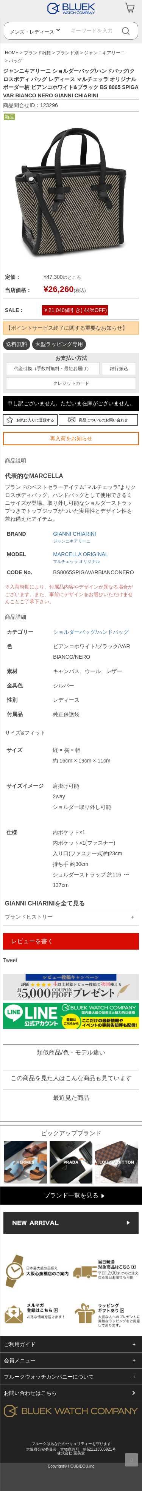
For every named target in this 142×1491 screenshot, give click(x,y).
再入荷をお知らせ (71, 438)
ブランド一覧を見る (71, 1195)
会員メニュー (20, 1360)
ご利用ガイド (20, 1344)
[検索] (132, 30)
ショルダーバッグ (74, 632)
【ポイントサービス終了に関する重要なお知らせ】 (67, 328)
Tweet (10, 960)
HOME (12, 52)
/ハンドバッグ (112, 632)
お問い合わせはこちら (30, 1393)
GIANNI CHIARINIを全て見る (45, 903)
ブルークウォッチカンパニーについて (49, 1377)
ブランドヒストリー (29, 917)
